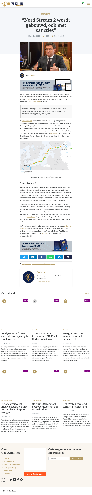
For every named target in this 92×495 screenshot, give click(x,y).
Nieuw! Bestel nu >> (35, 474)
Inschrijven (76, 459)
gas (33, 264)
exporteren (31, 217)
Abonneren (8, 471)
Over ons (7, 458)
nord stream (38, 264)
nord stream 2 (46, 264)
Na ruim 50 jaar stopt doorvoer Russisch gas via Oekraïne (45, 407)
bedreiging (45, 233)
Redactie (32, 75)
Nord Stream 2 (27, 121)
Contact (7, 474)
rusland (53, 264)
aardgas (24, 264)
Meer (88, 293)
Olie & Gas (66, 330)
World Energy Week (34, 102)
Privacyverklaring (10, 468)
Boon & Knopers (6, 400)
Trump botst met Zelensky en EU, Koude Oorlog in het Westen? (45, 336)
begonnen (53, 133)
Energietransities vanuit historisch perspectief (73, 336)
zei (29, 99)
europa (29, 264)
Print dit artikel (58, 36)
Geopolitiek (46, 14)
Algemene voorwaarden (12, 464)
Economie (4, 330)
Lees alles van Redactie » (44, 282)
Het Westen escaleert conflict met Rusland (75, 405)
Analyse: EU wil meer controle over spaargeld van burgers (15, 336)
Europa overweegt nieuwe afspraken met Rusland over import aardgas (14, 408)
